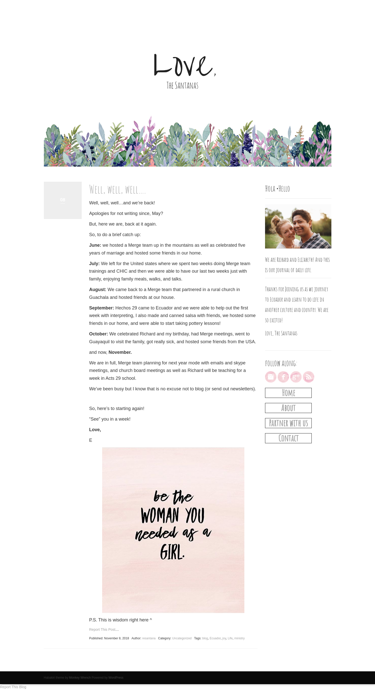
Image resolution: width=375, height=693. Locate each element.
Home (288, 392)
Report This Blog (13, 687)
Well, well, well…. (117, 189)
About (288, 408)
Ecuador (215, 638)
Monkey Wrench (80, 677)
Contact (288, 438)
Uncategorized (181, 638)
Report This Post (102, 629)
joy (224, 638)
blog (205, 638)
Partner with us (288, 423)
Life (230, 638)
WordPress (115, 677)
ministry (239, 638)
